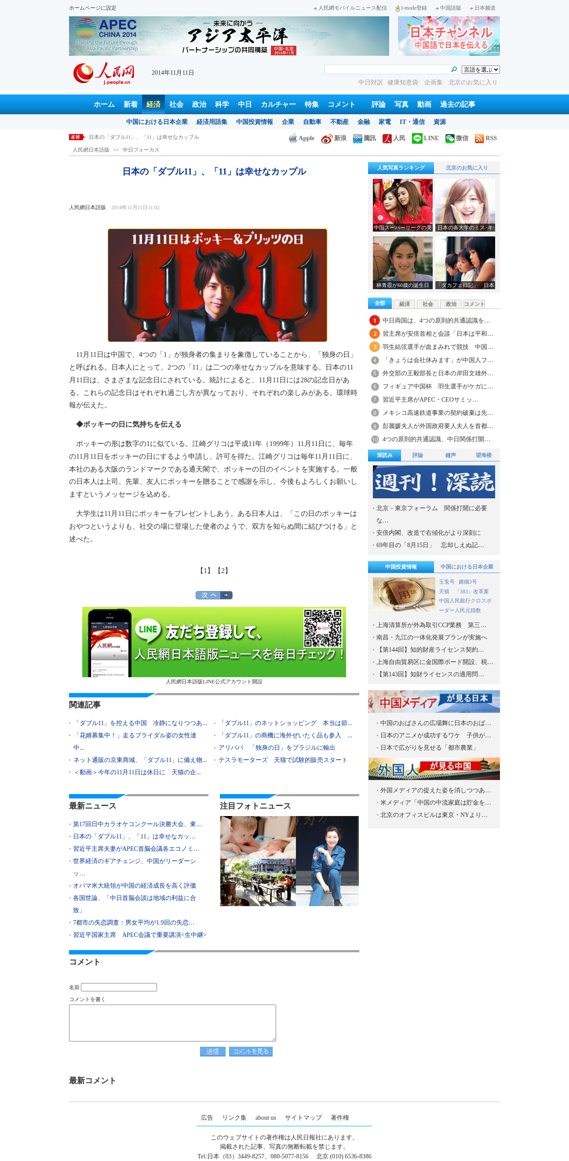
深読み (385, 455)
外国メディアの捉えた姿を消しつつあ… (435, 790)
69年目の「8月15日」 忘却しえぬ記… (430, 545)
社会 (176, 104)
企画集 (434, 82)
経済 (153, 104)
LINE (425, 138)
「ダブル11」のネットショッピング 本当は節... (285, 723)
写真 (401, 104)
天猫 (445, 591)
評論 (379, 104)
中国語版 (448, 8)
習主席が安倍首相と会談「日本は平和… (438, 333)
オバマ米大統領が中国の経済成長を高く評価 (134, 885)
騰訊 (364, 138)
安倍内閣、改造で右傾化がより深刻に (428, 533)
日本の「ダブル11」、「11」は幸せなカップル (144, 137)
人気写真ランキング (401, 168)
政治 (199, 104)
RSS (486, 138)
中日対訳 (370, 82)
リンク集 (234, 1117)
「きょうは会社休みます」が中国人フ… (438, 360)
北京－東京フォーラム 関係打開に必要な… (431, 514)
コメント (342, 104)
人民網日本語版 (91, 150)
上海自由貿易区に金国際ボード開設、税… (434, 662)
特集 (312, 104)
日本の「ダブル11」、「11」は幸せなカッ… (134, 836)
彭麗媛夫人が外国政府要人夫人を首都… (438, 426)
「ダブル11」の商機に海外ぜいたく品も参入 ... (285, 735)
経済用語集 (212, 122)
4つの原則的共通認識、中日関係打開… (436, 439)
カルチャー (278, 104)
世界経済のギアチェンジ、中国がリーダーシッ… (134, 867)
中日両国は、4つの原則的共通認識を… (436, 320)
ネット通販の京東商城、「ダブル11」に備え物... (140, 760)
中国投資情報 (254, 122)
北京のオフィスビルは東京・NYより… (434, 815)
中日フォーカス (141, 150)
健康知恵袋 (403, 82)
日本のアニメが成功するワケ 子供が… (435, 735)
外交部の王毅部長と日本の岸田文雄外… (438, 373)
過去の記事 (457, 104)
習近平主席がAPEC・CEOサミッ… (430, 399)
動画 (424, 104)
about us (265, 1117)
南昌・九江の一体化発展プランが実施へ (431, 637)
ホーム (104, 104)
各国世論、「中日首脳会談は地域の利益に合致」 (134, 904)
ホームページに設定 (93, 8)
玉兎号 (447, 582)
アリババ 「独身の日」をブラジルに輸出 (277, 747)
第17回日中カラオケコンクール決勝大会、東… (137, 824)
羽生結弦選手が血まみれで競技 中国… (438, 347)
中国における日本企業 (157, 122)
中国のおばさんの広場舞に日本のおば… (435, 723)
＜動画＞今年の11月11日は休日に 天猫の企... (137, 772)
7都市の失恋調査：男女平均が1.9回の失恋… (134, 922)
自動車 (312, 122)
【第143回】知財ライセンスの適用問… (430, 674)
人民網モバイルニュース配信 (350, 8)
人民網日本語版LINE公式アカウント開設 (214, 646)
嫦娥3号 (468, 582)
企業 (288, 122)
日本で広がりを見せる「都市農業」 (429, 747)
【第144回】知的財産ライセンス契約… (430, 649)
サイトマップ (303, 1117)
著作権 (340, 1117)
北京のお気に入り (473, 82)
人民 (394, 138)
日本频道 (483, 8)
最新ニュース (93, 806)
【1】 (205, 570)
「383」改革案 (472, 591)
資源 (440, 122)
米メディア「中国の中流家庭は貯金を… (435, 802)
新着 (131, 104)
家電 (385, 122)
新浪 (334, 138)
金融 (363, 122)
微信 (456, 138)
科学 (222, 104)
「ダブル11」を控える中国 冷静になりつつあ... (140, 723)
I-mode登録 (411, 8)
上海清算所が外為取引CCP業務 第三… (431, 625)
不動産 (339, 122)
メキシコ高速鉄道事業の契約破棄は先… (438, 413)
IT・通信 (412, 122)
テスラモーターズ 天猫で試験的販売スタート (283, 760)
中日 (245, 104)
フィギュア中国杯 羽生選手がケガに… (438, 386)
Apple (301, 138)
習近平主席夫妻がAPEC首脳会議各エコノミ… (136, 848)
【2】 (223, 570)
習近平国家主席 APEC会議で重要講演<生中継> (140, 935)
